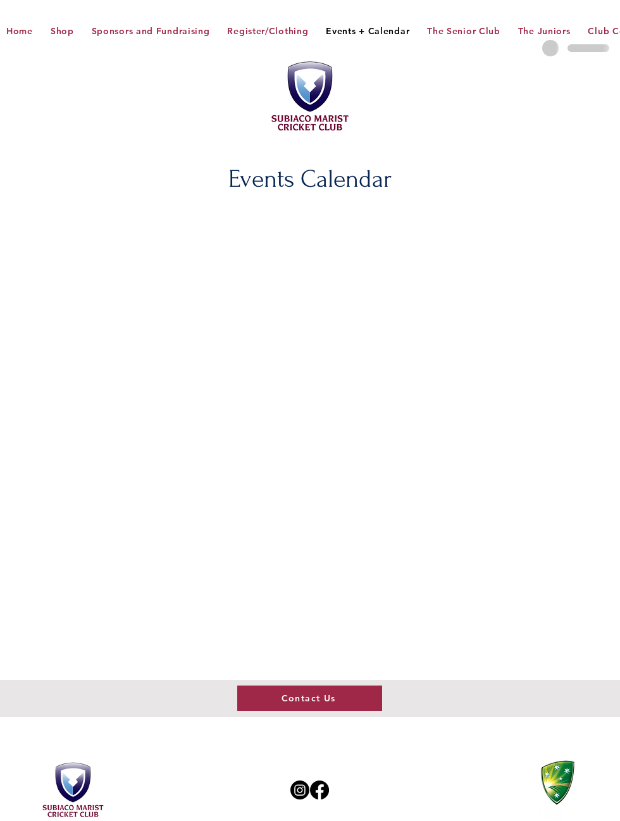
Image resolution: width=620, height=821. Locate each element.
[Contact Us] (309, 698)
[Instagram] (299, 789)
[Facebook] (319, 789)
